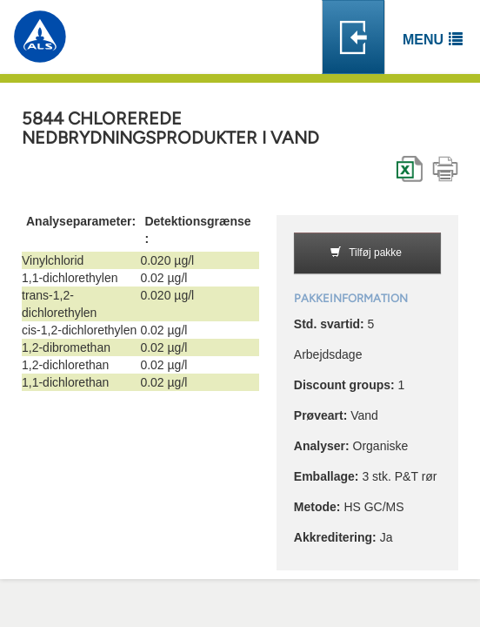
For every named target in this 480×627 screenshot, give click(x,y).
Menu (423, 39)
